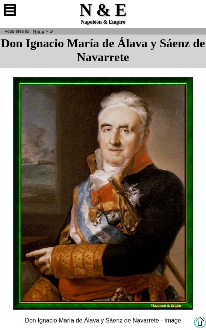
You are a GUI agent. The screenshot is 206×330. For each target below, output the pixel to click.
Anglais (196, 10)
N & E (38, 31)
